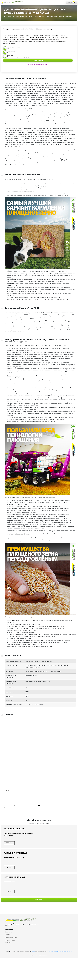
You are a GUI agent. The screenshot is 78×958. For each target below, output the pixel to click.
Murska (39, 900)
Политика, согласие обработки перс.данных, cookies (59, 951)
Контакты (8, 943)
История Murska (10, 940)
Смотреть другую (12, 805)
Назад (6, 790)
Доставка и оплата (11, 937)
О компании (9, 932)
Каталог (7, 934)
